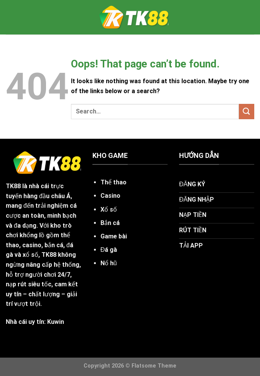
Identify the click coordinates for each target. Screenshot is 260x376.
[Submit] (246, 111)
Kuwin (55, 321)
